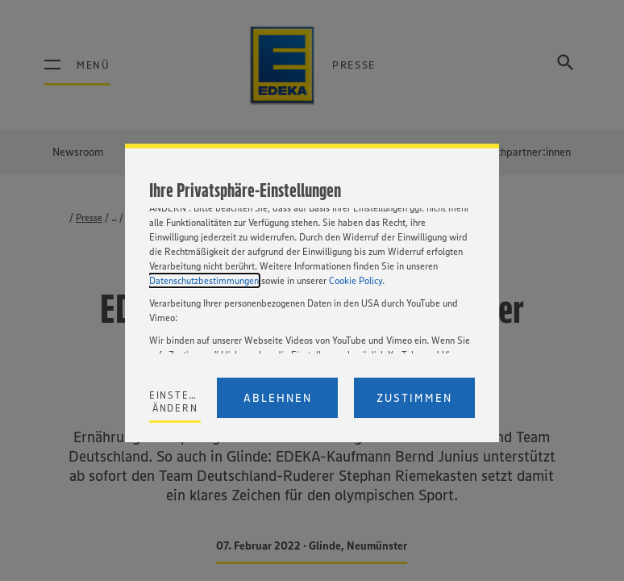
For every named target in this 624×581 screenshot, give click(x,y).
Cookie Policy (355, 280)
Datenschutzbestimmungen (204, 280)
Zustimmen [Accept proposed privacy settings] (414, 398)
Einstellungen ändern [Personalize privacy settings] (175, 401)
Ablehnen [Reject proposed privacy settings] (277, 398)
